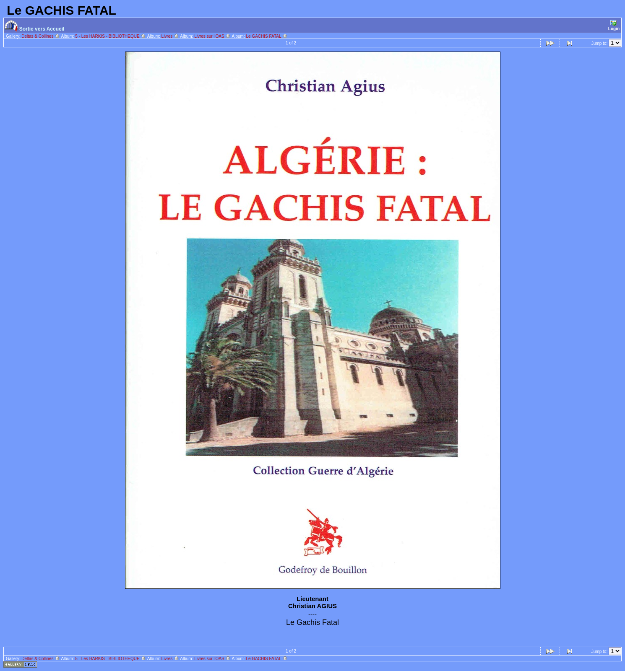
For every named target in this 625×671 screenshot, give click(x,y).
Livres (170, 36)
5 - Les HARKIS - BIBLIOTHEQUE (110, 36)
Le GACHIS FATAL (267, 36)
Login (614, 25)
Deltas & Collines (40, 36)
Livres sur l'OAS (212, 36)
